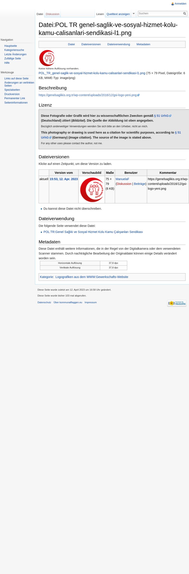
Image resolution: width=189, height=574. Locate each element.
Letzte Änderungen (15, 54)
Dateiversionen (91, 44)
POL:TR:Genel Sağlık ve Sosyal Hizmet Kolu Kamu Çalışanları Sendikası (93, 232)
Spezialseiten (12, 89)
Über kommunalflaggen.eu (67, 302)
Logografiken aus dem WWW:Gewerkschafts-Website (91, 277)
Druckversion (12, 94)
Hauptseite (10, 45)
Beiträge (139, 184)
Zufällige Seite (12, 58)
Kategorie (46, 277)
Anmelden (180, 3)
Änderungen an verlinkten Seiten (19, 84)
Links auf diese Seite (16, 78)
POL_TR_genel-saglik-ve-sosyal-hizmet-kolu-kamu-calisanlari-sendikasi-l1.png (92, 73)
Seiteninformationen (16, 102)
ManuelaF (122, 179)
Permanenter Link (14, 98)
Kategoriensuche (14, 50)
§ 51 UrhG (161, 115)
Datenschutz (44, 302)
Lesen (100, 14)
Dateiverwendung (118, 44)
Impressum (91, 302)
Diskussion (124, 184)
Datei (71, 44)
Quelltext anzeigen (118, 14)
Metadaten (143, 44)
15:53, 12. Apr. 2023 (64, 179)
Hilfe (7, 62)
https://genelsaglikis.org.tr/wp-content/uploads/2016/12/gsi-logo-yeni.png (88, 95)
